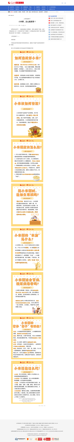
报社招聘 (26, 423)
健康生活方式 (52, 9)
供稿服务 (40, 423)
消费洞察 (25, 9)
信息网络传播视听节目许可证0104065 (16, 431)
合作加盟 (36, 423)
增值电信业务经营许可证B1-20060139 (35, 429)
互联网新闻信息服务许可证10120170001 (23, 429)
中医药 (30, 9)
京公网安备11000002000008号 (58, 431)
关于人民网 (23, 423)
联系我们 (53, 423)
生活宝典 (38, 9)
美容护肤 (43, 7)
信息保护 (49, 423)
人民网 (9, 15)
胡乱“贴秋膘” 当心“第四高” (56, 25)
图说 (30, 7)
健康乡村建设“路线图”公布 (56, 39)
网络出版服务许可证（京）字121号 (42, 431)
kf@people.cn (28, 427)
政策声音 (12, 7)
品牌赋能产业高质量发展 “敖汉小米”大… (58, 29)
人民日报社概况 (18, 423)
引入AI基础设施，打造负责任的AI (58, 32)
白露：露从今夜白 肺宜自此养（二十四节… (58, 18)
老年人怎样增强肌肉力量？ (56, 20)
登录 (62, 3)
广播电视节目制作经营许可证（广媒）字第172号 (49, 429)
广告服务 (33, 423)
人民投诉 (46, 11)
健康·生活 (12, 15)
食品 (30, 11)
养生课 (23, 11)
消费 (27, 11)
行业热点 (17, 7)
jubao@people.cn (46, 425)
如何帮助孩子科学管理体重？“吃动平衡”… (58, 34)
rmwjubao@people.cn (50, 427)
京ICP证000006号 (51, 431)
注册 (65, 3)
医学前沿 (12, 9)
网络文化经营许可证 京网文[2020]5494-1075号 (30, 431)
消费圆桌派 (25, 7)
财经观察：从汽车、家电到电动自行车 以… (58, 22)
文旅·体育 (41, 11)
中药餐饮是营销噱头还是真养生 (57, 36)
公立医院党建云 (52, 7)
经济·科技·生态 (35, 11)
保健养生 (38, 7)
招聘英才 (30, 423)
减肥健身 (43, 9)
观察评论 (17, 9)
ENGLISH (56, 423)
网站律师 (46, 423)
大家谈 (19, 11)
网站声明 (43, 423)
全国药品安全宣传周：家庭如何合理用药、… (58, 27)
